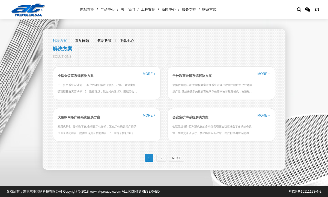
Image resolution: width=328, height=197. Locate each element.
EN (316, 9)
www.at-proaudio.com (105, 191)
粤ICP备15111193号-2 (305, 191)
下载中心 (127, 41)
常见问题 (82, 41)
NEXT (176, 158)
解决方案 (60, 41)
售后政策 (104, 41)
